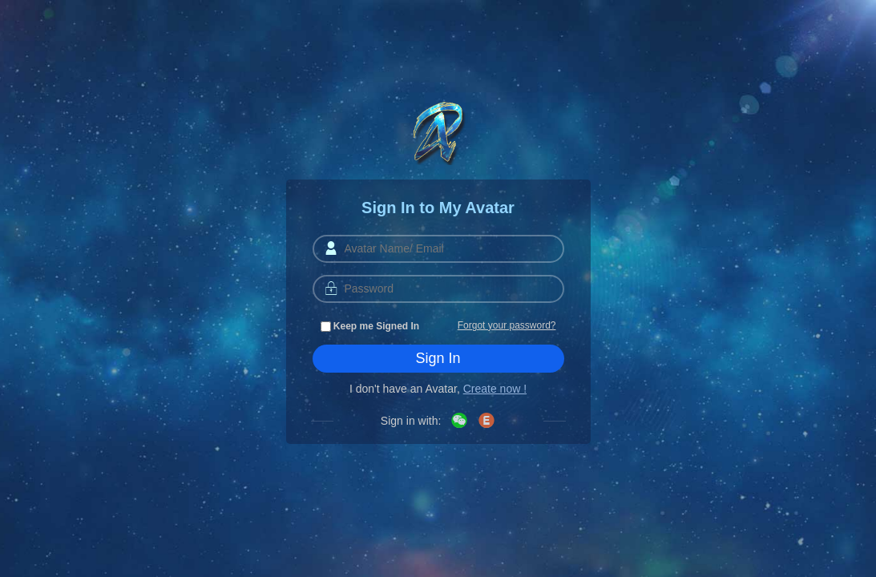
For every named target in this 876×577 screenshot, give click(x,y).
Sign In (437, 358)
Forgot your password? (507, 325)
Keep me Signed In (370, 326)
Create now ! (495, 388)
